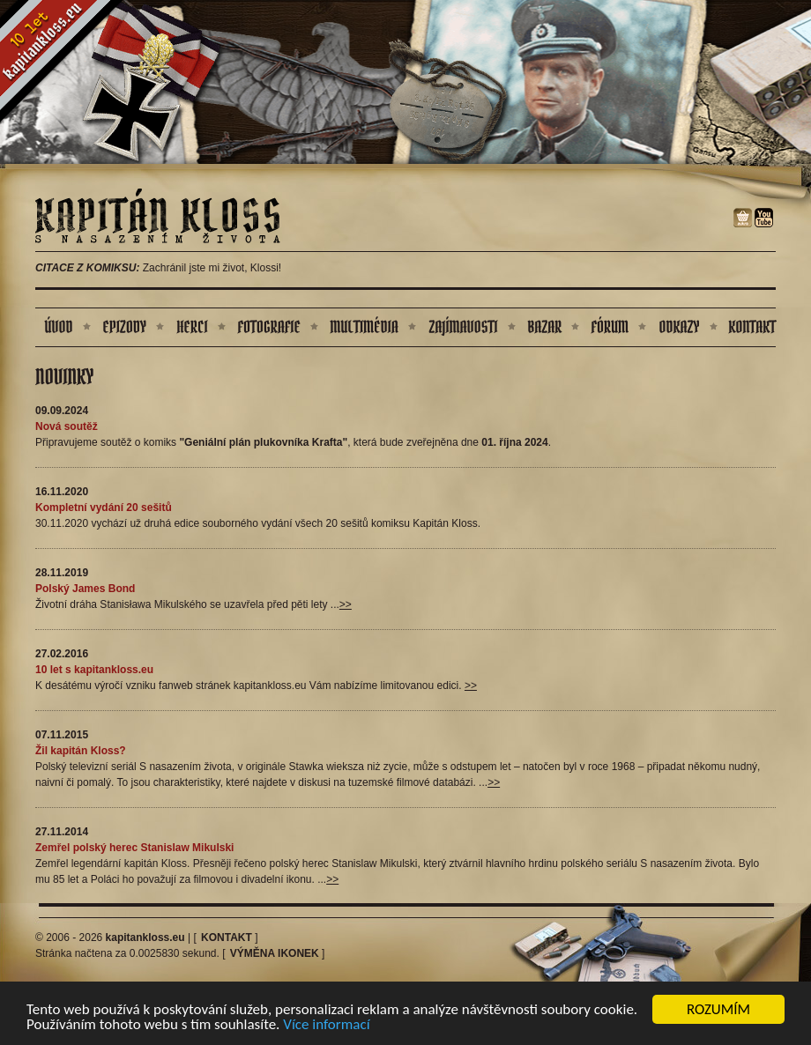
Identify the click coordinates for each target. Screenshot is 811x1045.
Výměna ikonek (274, 953)
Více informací (326, 1025)
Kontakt (226, 937)
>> (345, 604)
